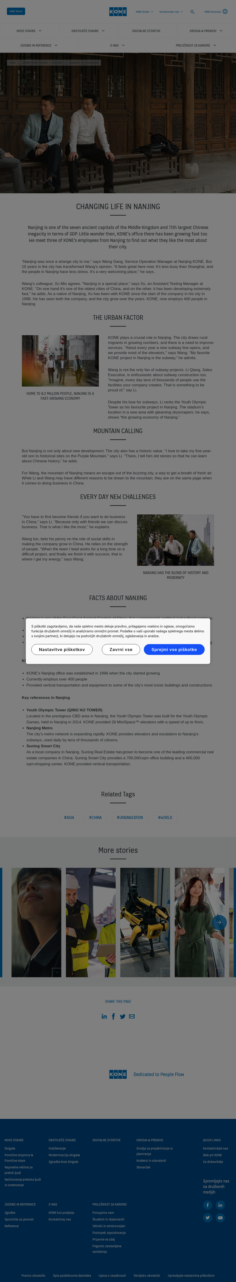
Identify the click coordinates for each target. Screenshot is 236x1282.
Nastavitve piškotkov (62, 649)
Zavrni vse (121, 649)
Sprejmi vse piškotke (174, 649)
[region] (118, 641)
